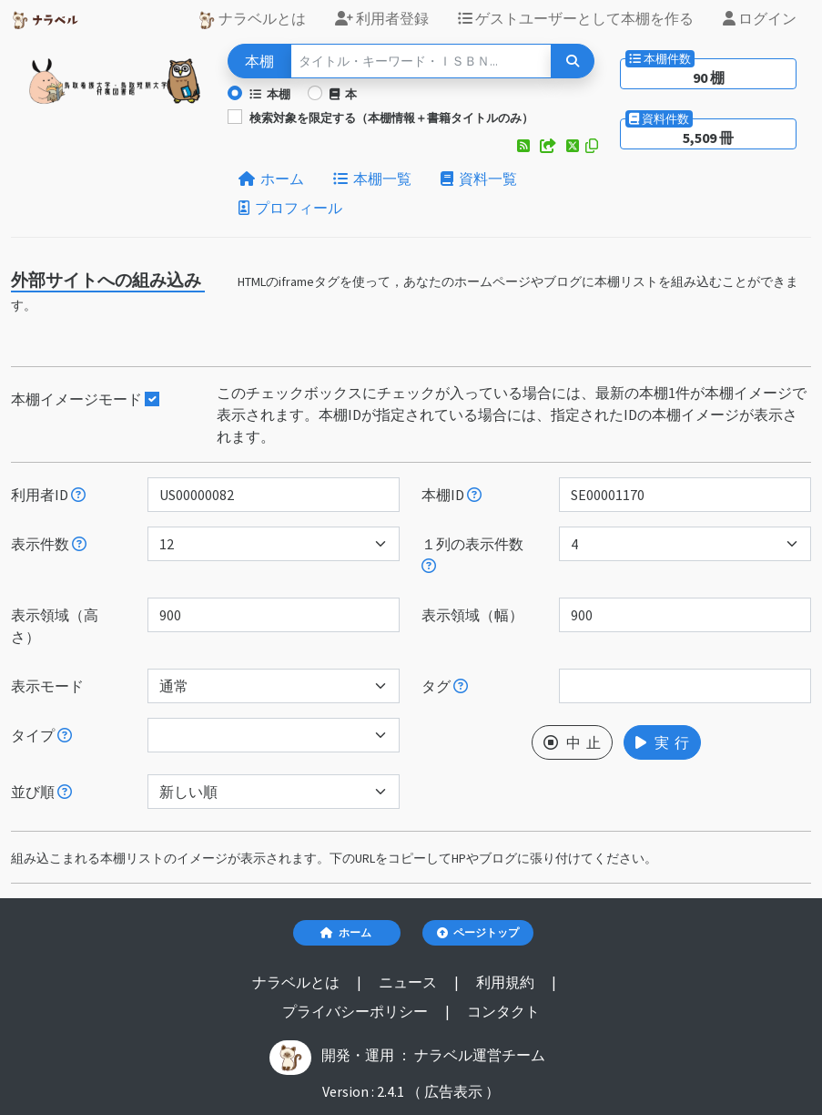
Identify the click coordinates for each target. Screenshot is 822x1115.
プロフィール (290, 208)
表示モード (47, 686)
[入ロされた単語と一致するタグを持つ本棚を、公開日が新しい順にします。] (460, 686)
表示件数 (48, 544)
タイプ (41, 735)
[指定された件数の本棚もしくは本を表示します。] (79, 544)
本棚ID (451, 495)
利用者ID (48, 495)
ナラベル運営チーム (479, 1055)
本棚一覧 (372, 178)
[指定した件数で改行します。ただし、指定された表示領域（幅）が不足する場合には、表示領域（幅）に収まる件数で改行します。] (428, 565)
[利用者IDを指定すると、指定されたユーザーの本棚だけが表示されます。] (78, 495)
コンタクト (503, 1011)
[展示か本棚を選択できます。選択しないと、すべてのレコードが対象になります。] (64, 735)
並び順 (41, 792)
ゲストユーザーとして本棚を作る (576, 18)
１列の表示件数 (472, 554)
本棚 (269, 94)
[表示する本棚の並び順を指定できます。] (64, 791)
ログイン (760, 18)
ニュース (409, 982)
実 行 (662, 742)
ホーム (271, 178)
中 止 (572, 742)
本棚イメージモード (85, 399)
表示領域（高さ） (54, 626)
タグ (444, 686)
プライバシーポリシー (356, 1011)
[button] (524, 146)
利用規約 (506, 982)
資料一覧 (479, 178)
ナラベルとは (252, 19)
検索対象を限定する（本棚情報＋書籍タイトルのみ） (391, 117)
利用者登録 (382, 18)
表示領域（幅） (472, 615)
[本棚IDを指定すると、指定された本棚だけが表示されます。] (474, 494)
